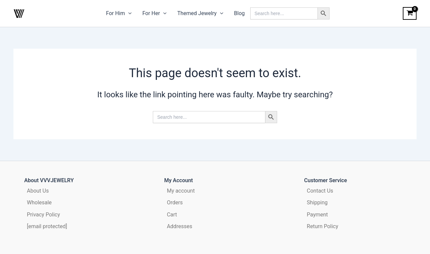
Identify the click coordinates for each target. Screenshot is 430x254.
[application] (128, 13)
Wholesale (39, 202)
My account (181, 191)
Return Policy (322, 226)
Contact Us (320, 191)
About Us (38, 191)
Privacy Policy (43, 214)
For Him (119, 13)
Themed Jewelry (200, 13)
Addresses (179, 226)
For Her (154, 13)
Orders (175, 202)
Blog (239, 13)
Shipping (317, 202)
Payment (317, 214)
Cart (172, 214)
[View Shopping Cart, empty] (410, 13)
